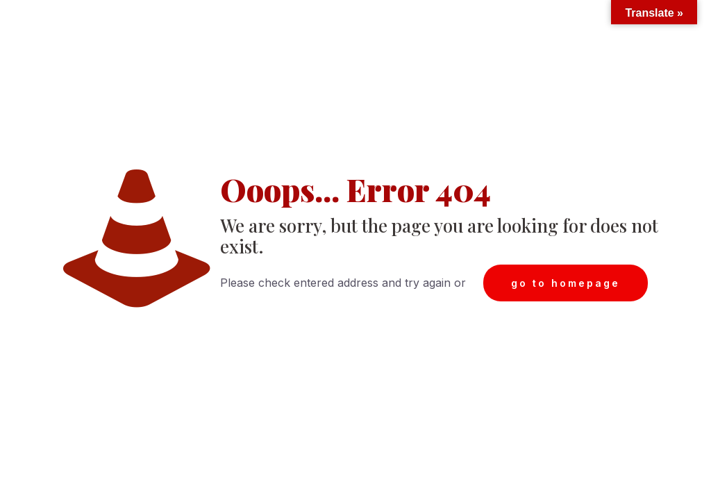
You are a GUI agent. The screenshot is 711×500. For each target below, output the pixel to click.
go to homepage (565, 283)
